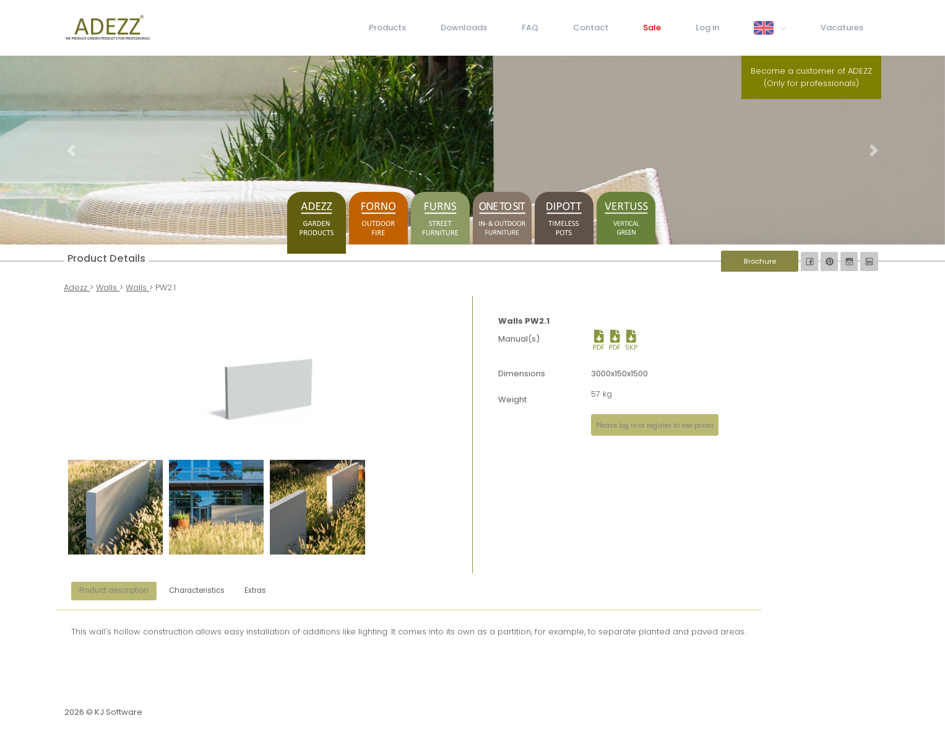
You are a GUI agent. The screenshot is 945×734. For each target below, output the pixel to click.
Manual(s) (519, 339)
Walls (107, 287)
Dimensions (521, 373)
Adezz (77, 287)
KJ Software (118, 712)
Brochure (760, 261)
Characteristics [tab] (197, 590)
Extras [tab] (255, 590)
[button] (71, 150)
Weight (512, 399)
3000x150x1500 (619, 373)
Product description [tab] (114, 590)
